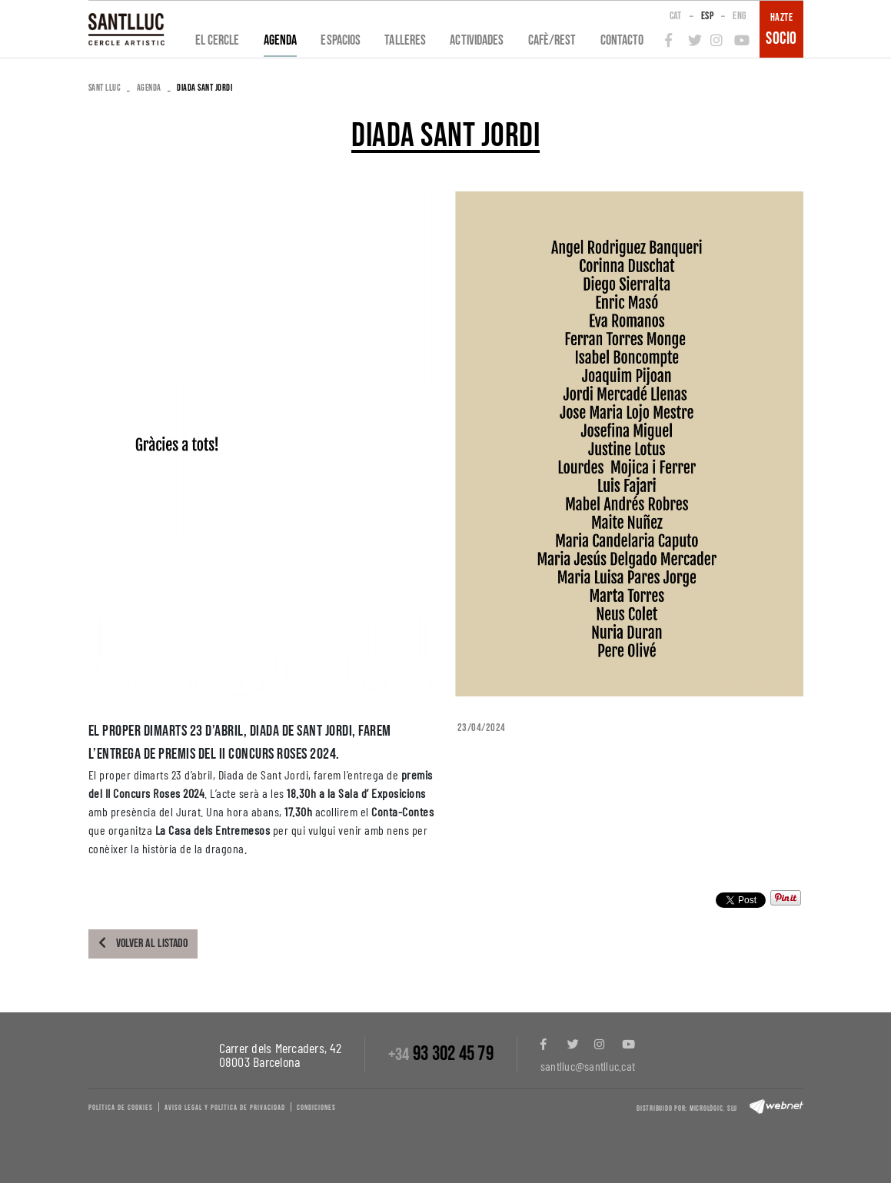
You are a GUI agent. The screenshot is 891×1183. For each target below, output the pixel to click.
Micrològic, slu (713, 1108)
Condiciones (316, 1107)
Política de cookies (120, 1107)
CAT (676, 15)
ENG (739, 15)
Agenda (149, 88)
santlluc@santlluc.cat (587, 1065)
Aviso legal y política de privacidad (225, 1107)
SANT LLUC (104, 88)
